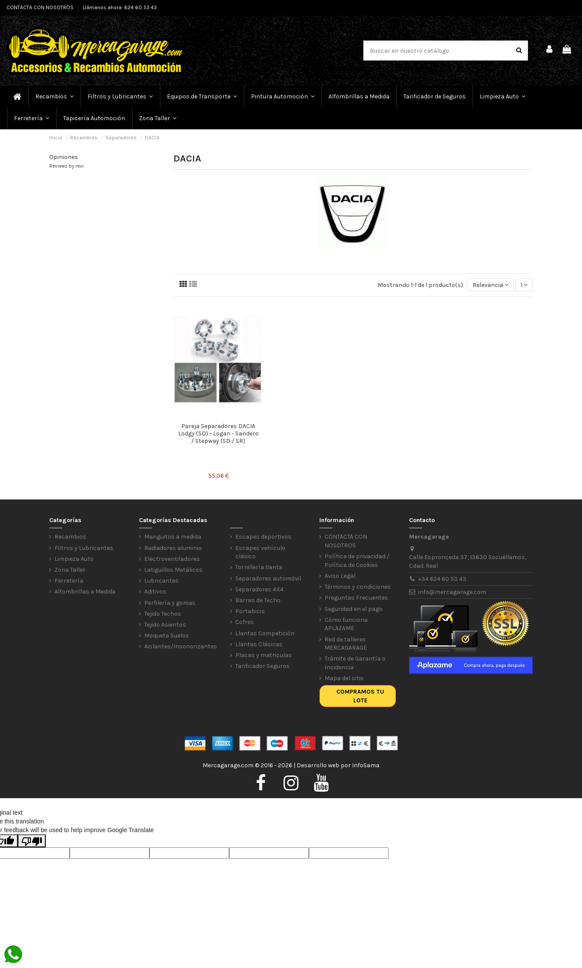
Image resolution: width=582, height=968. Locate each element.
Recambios (70, 536)
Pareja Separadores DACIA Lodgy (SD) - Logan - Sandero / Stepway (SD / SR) (218, 433)
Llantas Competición (264, 633)
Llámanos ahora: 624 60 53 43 (120, 7)
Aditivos (155, 591)
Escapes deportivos (263, 536)
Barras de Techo (258, 600)
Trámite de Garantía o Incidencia (355, 663)
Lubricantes (161, 580)
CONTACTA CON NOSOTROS (41, 7)
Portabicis (250, 611)
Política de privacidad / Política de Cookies (357, 561)
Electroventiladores (172, 559)
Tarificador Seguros (262, 666)
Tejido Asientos (165, 624)
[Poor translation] (32, 840)
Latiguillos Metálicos (173, 569)
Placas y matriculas (263, 655)
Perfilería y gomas (170, 603)
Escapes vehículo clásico (260, 552)
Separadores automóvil (268, 578)
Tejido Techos (162, 613)
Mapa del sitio (344, 678)
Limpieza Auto (74, 559)
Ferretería (68, 580)
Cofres (244, 622)
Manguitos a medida (172, 536)
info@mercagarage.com (452, 592)
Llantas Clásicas (259, 644)
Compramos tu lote (360, 696)
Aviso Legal (340, 576)
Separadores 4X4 (259, 589)
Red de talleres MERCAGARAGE (346, 644)
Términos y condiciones (358, 586)
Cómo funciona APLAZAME (346, 624)
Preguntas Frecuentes (356, 597)
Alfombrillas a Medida (84, 591)
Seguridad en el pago (353, 609)
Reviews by (66, 166)
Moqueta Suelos (166, 635)
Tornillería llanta (258, 567)
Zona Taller (69, 569)
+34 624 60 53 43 (442, 579)
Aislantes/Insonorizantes (180, 646)
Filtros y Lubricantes (83, 548)
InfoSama (365, 765)
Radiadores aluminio (173, 548)
